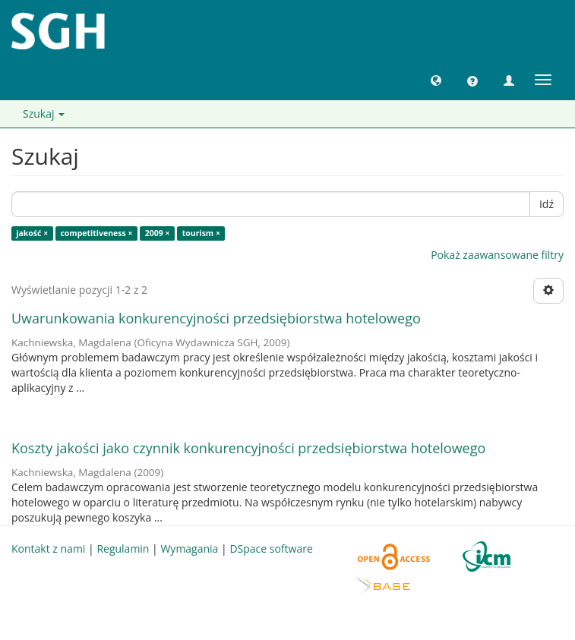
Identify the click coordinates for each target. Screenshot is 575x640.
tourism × (201, 233)
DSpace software (270, 548)
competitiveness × (96, 233)
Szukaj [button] (44, 113)
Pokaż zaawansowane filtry (497, 254)
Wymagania (189, 548)
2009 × (157, 233)
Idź (546, 204)
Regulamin (122, 548)
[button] (436, 80)
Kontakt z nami (48, 548)
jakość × (32, 233)
